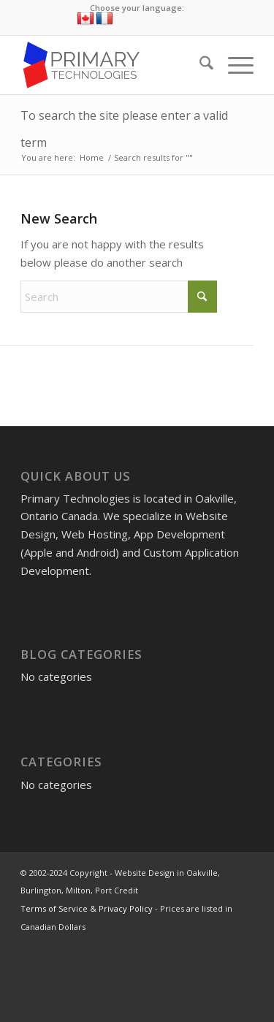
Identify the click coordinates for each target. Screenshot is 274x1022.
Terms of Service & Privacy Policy (86, 908)
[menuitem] (199, 65)
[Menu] (233, 65)
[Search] (199, 65)
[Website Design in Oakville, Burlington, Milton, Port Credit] (113, 65)
